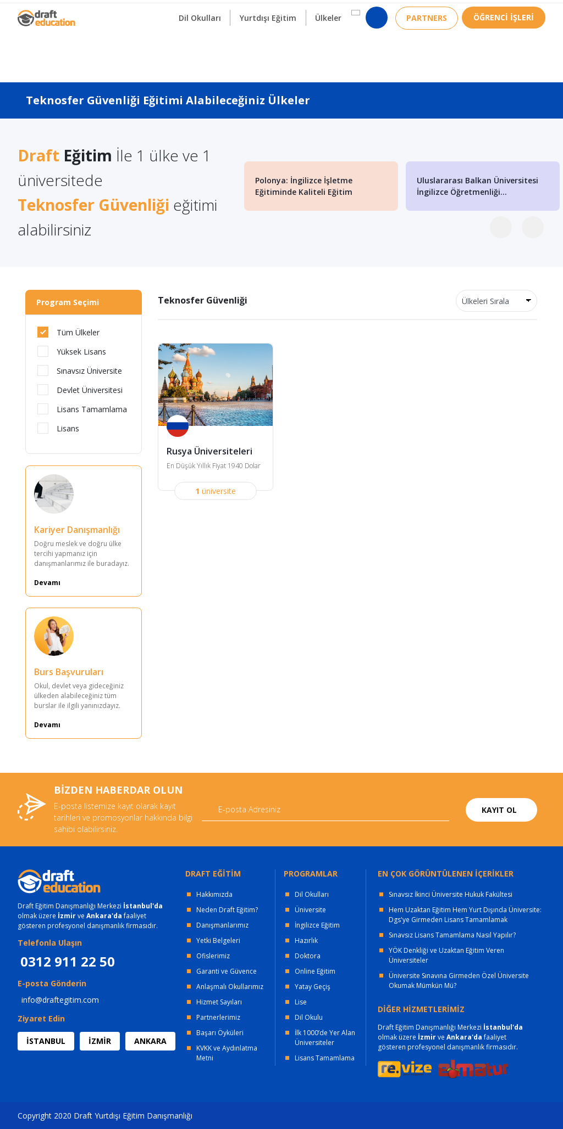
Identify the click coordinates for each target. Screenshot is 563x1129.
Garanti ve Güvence (226, 971)
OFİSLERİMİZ (107, 11)
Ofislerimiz (213, 956)
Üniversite (310, 909)
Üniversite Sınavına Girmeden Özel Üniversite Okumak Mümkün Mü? (459, 980)
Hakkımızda (214, 894)
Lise (301, 1002)
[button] (354, 49)
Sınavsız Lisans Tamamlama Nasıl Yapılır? (452, 935)
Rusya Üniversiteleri (209, 452)
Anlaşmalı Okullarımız (229, 986)
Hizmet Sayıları (219, 1002)
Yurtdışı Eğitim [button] (267, 54)
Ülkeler (327, 54)
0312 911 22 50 (517, 13)
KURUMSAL (173, 11)
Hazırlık (306, 940)
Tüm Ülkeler (68, 332)
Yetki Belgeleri (218, 940)
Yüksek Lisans (71, 351)
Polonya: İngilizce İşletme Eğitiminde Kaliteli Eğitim (303, 186)
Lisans (58, 428)
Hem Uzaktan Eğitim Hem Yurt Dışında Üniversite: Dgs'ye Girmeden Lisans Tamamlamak (465, 914)
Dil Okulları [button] (198, 54)
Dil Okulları (312, 894)
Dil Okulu (309, 1017)
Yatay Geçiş (312, 986)
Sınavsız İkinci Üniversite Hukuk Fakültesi (450, 894)
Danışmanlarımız (222, 925)
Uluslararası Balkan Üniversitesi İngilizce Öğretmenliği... (477, 186)
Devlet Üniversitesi (80, 389)
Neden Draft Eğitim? (227, 909)
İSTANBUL (45, 1041)
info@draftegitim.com (60, 1000)
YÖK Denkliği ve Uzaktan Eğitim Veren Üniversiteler (446, 955)
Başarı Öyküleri (220, 1032)
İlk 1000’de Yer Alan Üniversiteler (325, 1037)
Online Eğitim (315, 971)
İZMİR (100, 1041)
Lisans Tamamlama (82, 408)
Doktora (308, 956)
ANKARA (150, 1041)
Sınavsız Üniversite (79, 370)
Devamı (47, 582)
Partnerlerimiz (218, 1017)
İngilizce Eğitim (317, 925)
